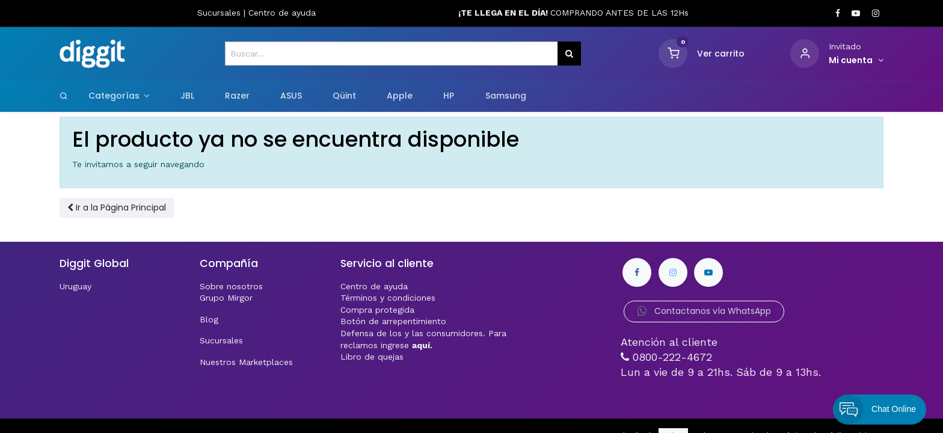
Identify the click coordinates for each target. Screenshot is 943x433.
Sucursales (220, 12)
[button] (117, 208)
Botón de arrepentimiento (393, 321)
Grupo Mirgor (226, 297)
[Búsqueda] (569, 53)
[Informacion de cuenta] (856, 61)
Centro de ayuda (374, 286)
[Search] (64, 95)
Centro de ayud (279, 12)
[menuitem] (187, 96)
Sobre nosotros (231, 286)
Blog (209, 319)
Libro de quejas (372, 356)
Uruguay (75, 286)
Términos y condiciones (387, 297)
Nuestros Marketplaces (246, 362)
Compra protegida (377, 310)
